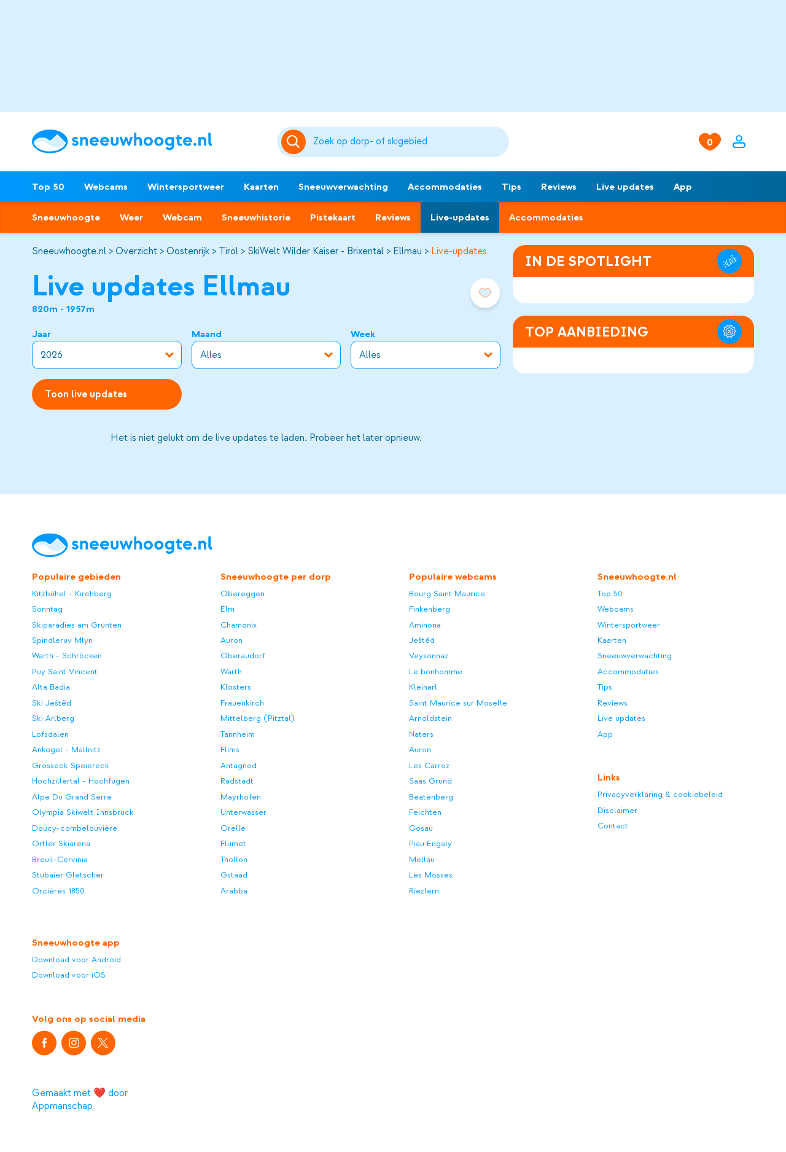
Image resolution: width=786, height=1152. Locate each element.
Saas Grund (430, 781)
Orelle (233, 828)
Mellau (422, 859)
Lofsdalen (50, 734)
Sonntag (47, 609)
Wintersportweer (185, 187)
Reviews (559, 187)
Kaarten (261, 187)
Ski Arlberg (53, 719)
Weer (131, 217)
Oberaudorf (242, 656)
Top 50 (48, 187)
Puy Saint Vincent (65, 671)
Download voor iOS (69, 975)
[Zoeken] (409, 142)
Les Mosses (431, 875)
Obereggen (242, 593)
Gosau (421, 828)
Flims (229, 750)
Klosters (235, 687)
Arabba (233, 890)
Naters (421, 734)
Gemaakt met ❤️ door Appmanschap (80, 1099)
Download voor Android (76, 959)
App (683, 187)
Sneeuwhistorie (256, 217)
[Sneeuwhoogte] (148, 142)
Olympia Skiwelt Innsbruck (83, 813)
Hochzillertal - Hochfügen (81, 781)
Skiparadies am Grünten (77, 625)
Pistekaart (333, 217)
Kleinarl (423, 687)
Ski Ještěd (51, 703)
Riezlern (424, 890)
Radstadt (237, 781)
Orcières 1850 (58, 890)
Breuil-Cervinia (60, 859)
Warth (231, 671)
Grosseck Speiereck (70, 765)
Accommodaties (445, 187)
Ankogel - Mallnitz (66, 750)
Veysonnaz (428, 656)
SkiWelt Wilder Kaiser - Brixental (315, 251)
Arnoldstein (430, 719)
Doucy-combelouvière (74, 828)
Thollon (233, 859)
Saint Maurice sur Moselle (458, 703)
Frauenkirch (242, 703)
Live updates (625, 187)
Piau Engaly (430, 844)
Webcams (106, 187)
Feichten (425, 813)
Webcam (182, 217)
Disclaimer (617, 810)
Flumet (233, 844)
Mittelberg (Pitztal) (257, 719)
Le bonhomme (435, 671)
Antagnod (238, 765)
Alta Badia (51, 687)
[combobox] (409, 142)
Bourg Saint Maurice (447, 593)
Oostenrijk (187, 251)
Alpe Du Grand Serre (72, 797)
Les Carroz (429, 765)
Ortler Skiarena (61, 844)
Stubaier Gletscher (68, 875)
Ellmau (407, 251)
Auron (231, 640)
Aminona (425, 625)
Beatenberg (431, 797)
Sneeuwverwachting (343, 187)
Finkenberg (429, 609)
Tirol (228, 251)
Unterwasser (243, 813)
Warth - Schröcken (67, 656)
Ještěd (422, 640)
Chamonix (238, 625)
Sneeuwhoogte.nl (69, 251)
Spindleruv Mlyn (62, 640)
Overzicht (136, 251)
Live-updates (459, 217)
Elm (227, 609)
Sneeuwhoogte (66, 217)
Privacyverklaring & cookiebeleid (660, 795)
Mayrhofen (240, 797)
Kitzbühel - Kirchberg (72, 593)
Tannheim (237, 734)
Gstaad (233, 875)
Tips (511, 187)
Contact (612, 826)
